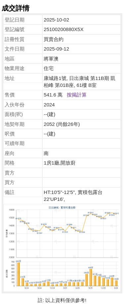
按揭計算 (77, 94)
